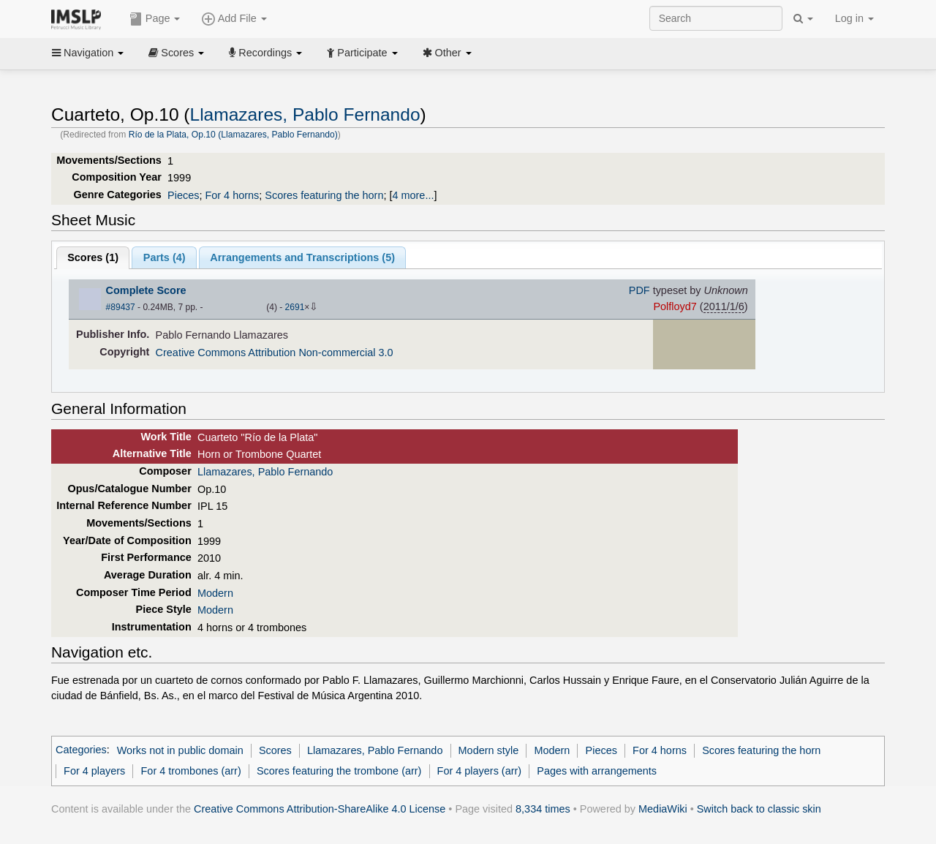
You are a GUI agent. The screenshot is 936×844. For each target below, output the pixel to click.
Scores (176, 53)
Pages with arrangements (597, 771)
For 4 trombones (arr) (191, 771)
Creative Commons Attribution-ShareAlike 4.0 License (319, 809)
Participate (362, 53)
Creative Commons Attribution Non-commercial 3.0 (274, 352)
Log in (854, 18)
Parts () (164, 257)
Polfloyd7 (674, 306)
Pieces (183, 195)
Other (447, 53)
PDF (639, 290)
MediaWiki (662, 809)
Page (155, 19)
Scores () (92, 257)
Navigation (88, 53)
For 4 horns (232, 195)
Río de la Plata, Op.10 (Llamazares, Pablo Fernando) (233, 134)
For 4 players (94, 771)
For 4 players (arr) (479, 771)
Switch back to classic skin (759, 809)
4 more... (413, 195)
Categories (81, 750)
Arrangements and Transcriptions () (302, 257)
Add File (234, 19)
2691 (295, 307)
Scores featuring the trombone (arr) (339, 771)
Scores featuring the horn (324, 195)
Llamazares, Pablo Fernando (305, 114)
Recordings (265, 53)
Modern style (488, 750)
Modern (215, 593)
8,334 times (543, 809)
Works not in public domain (180, 750)
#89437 (120, 307)
